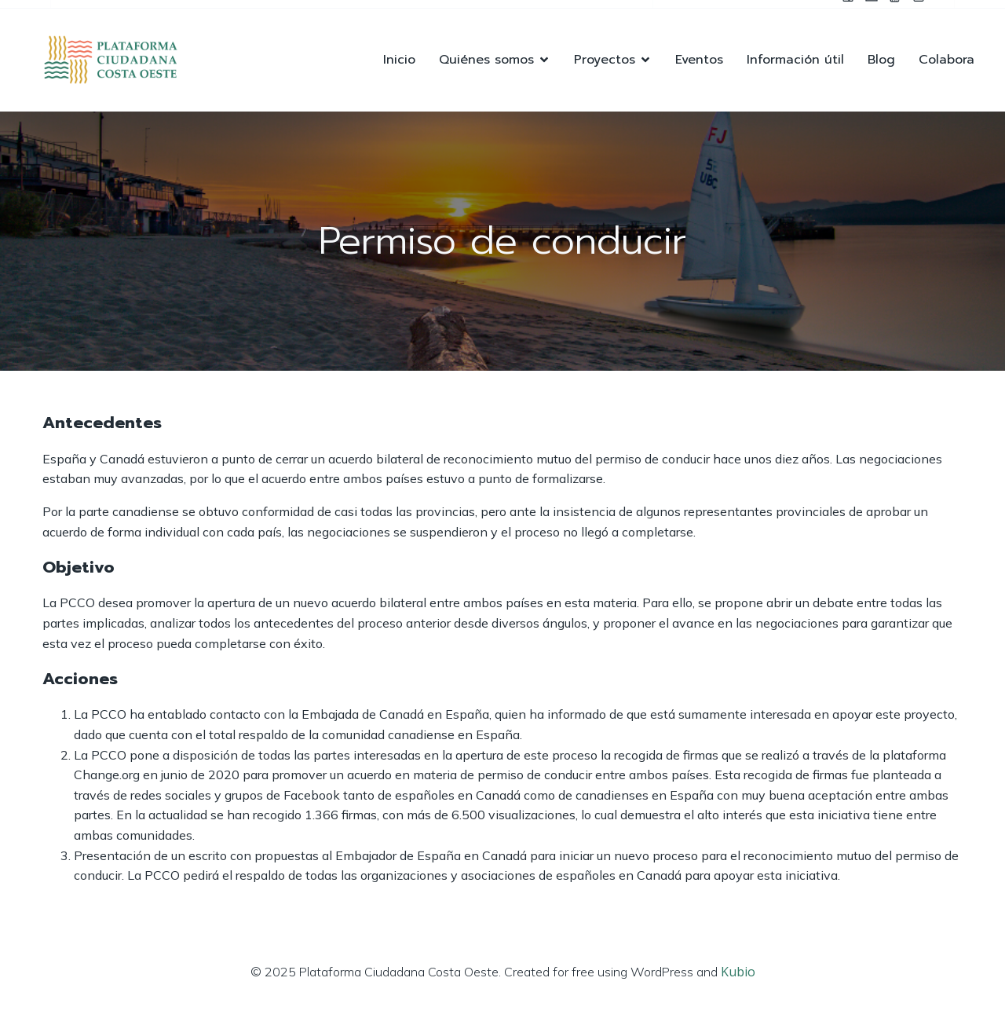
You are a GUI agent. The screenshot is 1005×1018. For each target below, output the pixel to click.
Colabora (946, 59)
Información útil (795, 59)
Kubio (738, 971)
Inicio (399, 59)
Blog (881, 59)
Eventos (699, 59)
